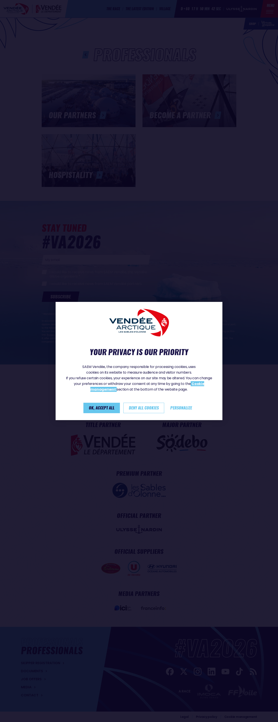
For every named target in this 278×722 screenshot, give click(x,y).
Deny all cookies (144, 408)
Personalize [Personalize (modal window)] (181, 408)
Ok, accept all (101, 408)
